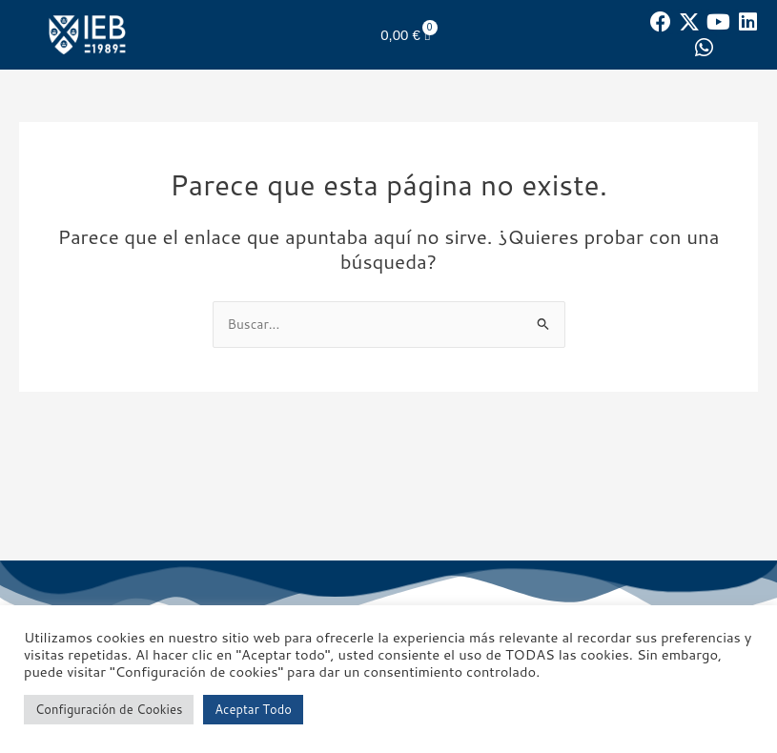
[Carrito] (405, 34)
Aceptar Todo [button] (253, 709)
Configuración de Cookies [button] (108, 709)
